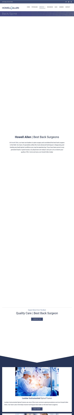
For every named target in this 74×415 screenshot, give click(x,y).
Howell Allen (15, 142)
